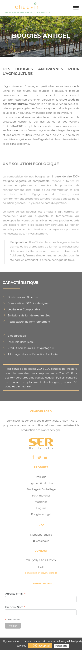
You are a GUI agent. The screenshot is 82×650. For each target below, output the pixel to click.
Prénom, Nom (15, 607)
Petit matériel (41, 495)
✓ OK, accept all (40, 645)
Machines (41, 501)
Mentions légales (41, 534)
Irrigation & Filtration (41, 483)
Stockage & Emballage (41, 489)
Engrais (41, 508)
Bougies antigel (41, 514)
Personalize (61, 645)
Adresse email (15, 594)
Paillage (41, 477)
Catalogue (41, 541)
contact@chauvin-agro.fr (41, 572)
